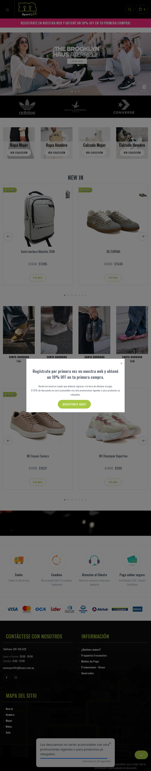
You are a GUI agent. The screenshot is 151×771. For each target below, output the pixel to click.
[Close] (121, 363)
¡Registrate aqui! (74, 404)
